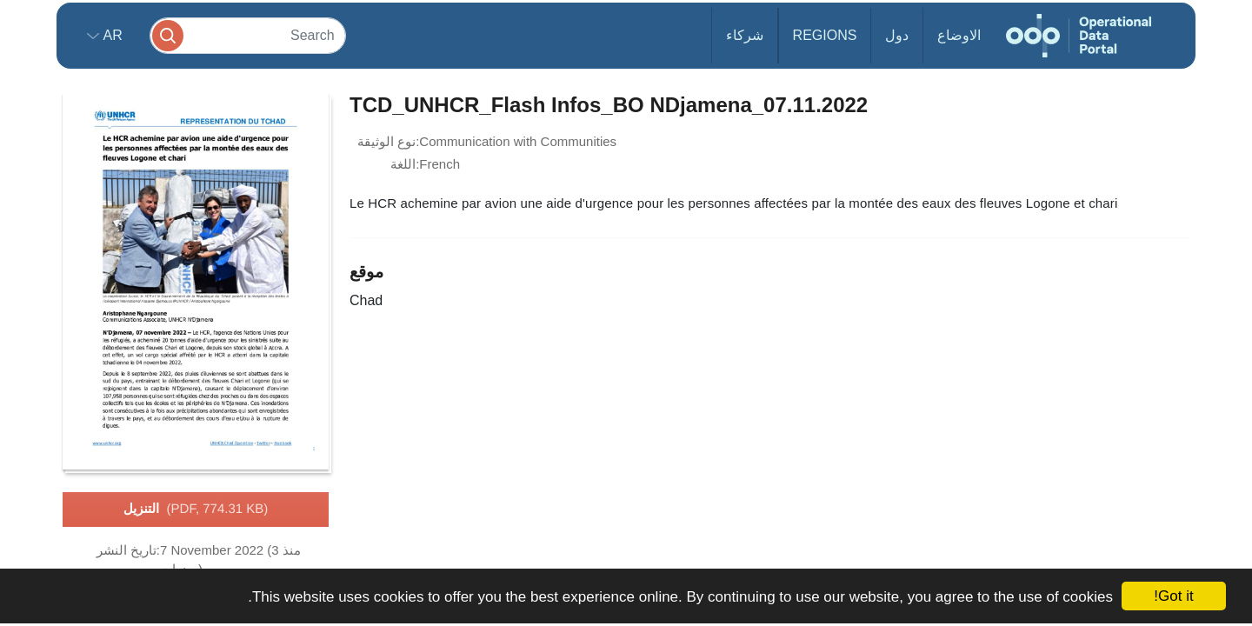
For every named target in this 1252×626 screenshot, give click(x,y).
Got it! (1173, 596)
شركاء (744, 35)
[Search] (248, 35)
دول (897, 35)
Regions (825, 35)
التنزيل (196, 509)
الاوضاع (959, 35)
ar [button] (111, 35)
